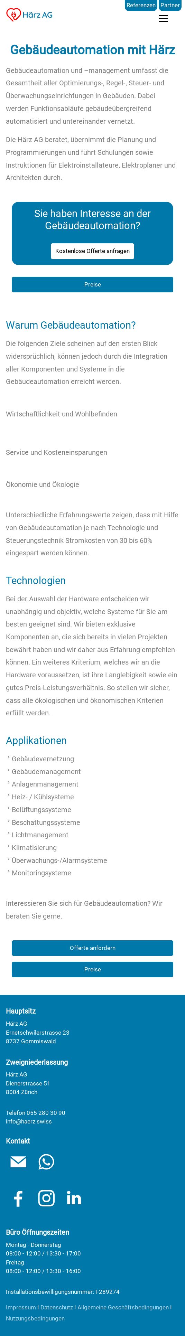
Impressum (21, 1307)
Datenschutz (56, 1307)
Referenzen (141, 5)
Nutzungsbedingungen (35, 1318)
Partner (170, 5)
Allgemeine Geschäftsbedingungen (123, 1307)
